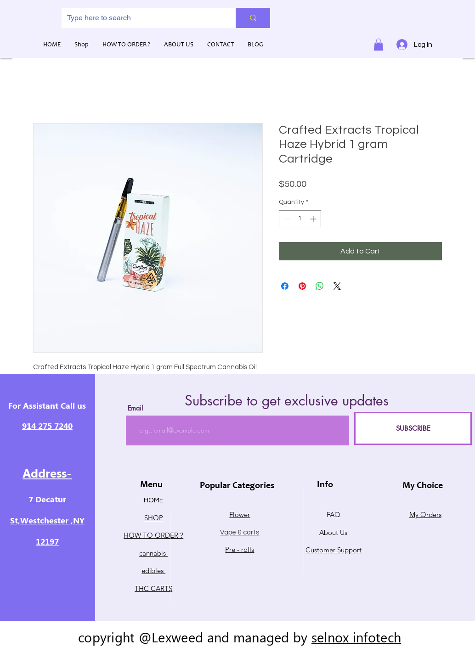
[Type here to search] (141, 18)
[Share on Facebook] (284, 286)
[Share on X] (337, 286)
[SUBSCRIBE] (413, 428)
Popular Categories (237, 486)
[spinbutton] (300, 219)
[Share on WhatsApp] (319, 286)
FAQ (333, 514)
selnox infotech (356, 637)
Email (135, 408)
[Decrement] (286, 219)
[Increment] (314, 219)
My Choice (422, 486)
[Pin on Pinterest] (302, 286)
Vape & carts (239, 532)
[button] (378, 45)
